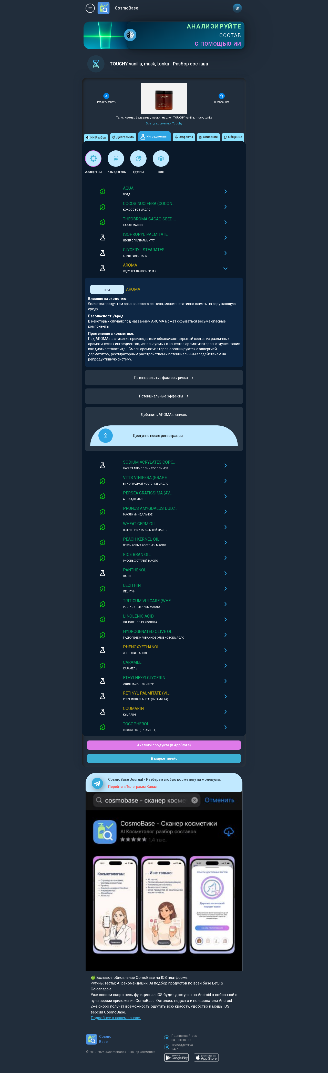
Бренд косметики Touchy (164, 123)
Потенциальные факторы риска (164, 377)
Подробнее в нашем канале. (116, 1018)
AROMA (133, 289)
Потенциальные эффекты (164, 396)
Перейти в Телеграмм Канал (132, 787)
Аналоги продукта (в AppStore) (164, 745)
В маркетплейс (164, 758)
